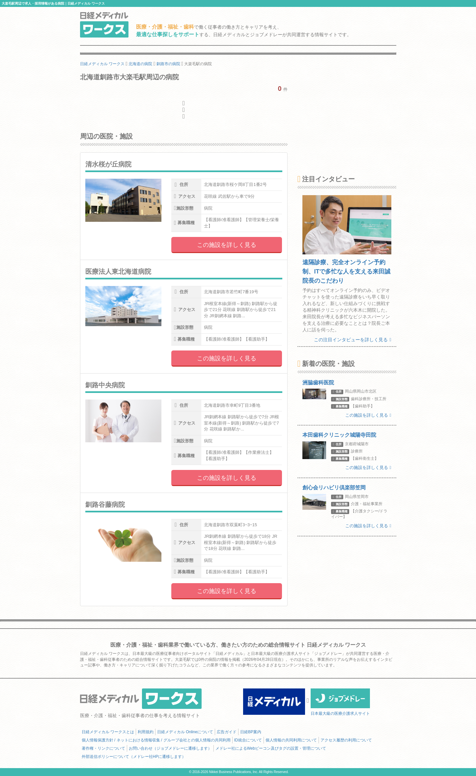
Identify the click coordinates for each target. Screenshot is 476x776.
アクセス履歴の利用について (346, 740)
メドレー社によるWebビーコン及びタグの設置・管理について (270, 748)
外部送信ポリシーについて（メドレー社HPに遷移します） (134, 756)
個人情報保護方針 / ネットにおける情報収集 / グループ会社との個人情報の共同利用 (156, 740)
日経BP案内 (250, 732)
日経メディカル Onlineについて (185, 732)
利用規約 (146, 732)
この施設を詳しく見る (226, 245)
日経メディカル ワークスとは (108, 732)
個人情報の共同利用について (291, 740)
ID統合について (248, 740)
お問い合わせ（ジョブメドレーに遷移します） (170, 748)
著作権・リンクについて (103, 748)
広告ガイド (227, 732)
